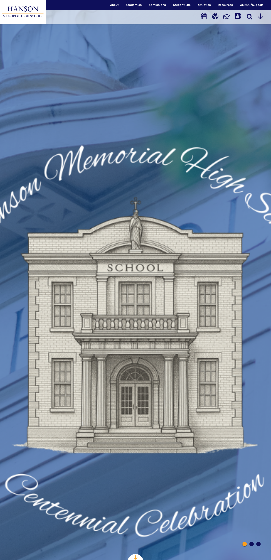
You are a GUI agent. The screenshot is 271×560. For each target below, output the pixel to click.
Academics (134, 5)
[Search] (249, 16)
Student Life (182, 5)
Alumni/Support (251, 5)
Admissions (157, 5)
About (114, 5)
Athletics (204, 5)
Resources (225, 5)
